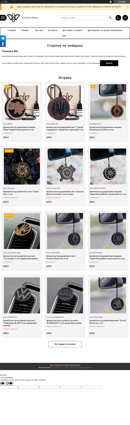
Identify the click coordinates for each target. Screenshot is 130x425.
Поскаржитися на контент (60, 368)
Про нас (39, 30)
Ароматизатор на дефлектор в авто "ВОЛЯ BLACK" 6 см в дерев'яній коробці (64, 321)
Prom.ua (77, 365)
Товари (24, 30)
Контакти (52, 30)
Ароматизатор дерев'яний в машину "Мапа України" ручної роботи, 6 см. (19, 128)
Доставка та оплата (73, 30)
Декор (109, 63)
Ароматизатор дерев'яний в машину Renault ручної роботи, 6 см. (105, 128)
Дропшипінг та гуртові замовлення (105, 30)
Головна (12, 30)
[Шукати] (110, 17)
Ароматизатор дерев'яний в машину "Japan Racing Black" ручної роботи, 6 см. (107, 257)
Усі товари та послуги (65, 344)
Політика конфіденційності (81, 368)
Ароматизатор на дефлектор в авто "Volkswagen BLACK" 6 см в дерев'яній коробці (20, 323)
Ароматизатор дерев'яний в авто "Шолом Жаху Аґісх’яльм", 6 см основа (65, 193)
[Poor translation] (9, 383)
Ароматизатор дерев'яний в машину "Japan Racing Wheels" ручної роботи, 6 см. (108, 193)
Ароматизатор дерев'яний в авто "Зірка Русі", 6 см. (20, 193)
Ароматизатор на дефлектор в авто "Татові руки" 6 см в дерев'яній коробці (20, 257)
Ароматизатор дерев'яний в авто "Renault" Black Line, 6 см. (61, 257)
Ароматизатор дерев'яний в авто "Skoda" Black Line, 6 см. (107, 321)
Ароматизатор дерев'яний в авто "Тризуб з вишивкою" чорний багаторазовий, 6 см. (65, 128)
